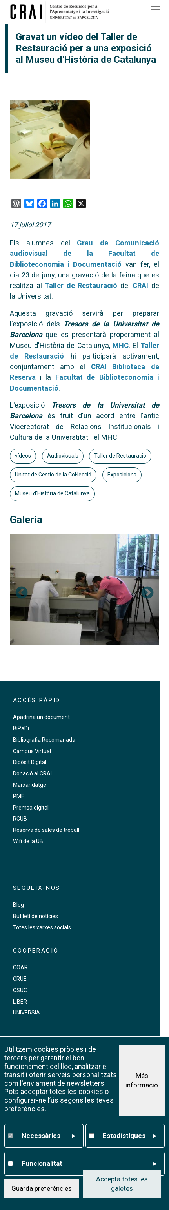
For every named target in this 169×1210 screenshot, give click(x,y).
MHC (121, 345)
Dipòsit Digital (29, 762)
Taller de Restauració (81, 285)
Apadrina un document (41, 717)
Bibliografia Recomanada (44, 740)
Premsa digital (31, 807)
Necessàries (49, 1136)
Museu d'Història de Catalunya (52, 493)
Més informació (141, 1080)
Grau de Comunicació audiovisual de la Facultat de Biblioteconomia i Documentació (84, 253)
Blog (18, 905)
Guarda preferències (41, 1188)
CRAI (140, 285)
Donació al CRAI (32, 773)
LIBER (20, 1001)
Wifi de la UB (28, 841)
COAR (20, 967)
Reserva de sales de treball (46, 830)
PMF (18, 796)
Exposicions (121, 474)
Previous (21, 593)
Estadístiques (130, 1136)
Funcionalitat (89, 1163)
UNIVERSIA (26, 1012)
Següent (147, 593)
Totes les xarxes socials (42, 927)
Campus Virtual (32, 751)
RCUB (20, 818)
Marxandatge (29, 785)
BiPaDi (21, 728)
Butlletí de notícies (35, 916)
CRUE (20, 979)
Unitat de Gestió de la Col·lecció (53, 474)
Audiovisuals (62, 456)
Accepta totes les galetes (122, 1183)
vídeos (23, 456)
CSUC (20, 990)
